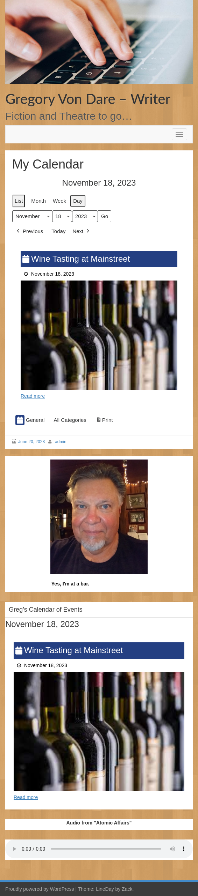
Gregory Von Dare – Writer (87, 98)
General (29, 420)
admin (60, 441)
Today (58, 231)
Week (59, 201)
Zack (127, 889)
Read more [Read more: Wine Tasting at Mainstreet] (33, 396)
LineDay (105, 889)
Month (38, 201)
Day (78, 201)
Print (104, 421)
